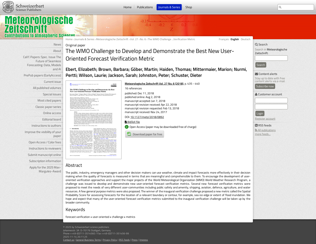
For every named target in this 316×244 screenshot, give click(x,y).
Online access (52, 113)
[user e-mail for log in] (271, 100)
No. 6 (143, 39)
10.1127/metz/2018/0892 (147, 117)
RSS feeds (124, 240)
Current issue (52, 81)
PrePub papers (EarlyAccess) (42, 75)
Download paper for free (144, 134)
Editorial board (51, 119)
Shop (188, 7)
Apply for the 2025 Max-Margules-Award (45, 169)
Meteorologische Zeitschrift (112, 39)
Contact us (68, 240)
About (57, 50)
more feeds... (263, 134)
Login (260, 113)
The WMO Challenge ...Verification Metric (171, 39)
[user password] (271, 106)
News (57, 44)
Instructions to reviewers (45, 148)
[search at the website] (296, 7)
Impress (143, 240)
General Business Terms (88, 240)
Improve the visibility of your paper (43, 134)
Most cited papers (49, 100)
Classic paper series (48, 106)
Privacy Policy (110, 240)
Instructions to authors (46, 125)
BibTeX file (132, 122)
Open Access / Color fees (45, 142)
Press (135, 240)
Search (261, 65)
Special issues (52, 94)
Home (128, 7)
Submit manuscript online (44, 154)
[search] (271, 58)
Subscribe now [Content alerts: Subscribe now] (265, 86)
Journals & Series (169, 7)
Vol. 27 (134, 39)
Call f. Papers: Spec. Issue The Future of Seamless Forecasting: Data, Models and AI (42, 63)
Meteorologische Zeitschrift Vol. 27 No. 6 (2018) (154, 83)
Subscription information (45, 161)
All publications (265, 130)
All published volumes (47, 87)
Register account (265, 118)
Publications (145, 7)
